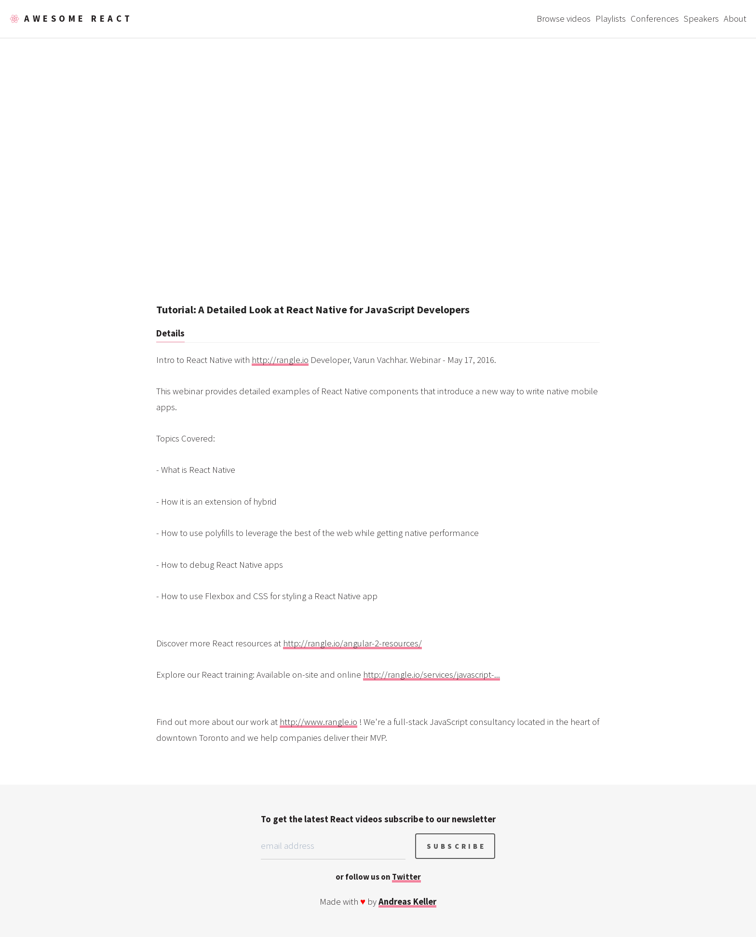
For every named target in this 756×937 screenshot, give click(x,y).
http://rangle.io (280, 359)
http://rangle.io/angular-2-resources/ (352, 643)
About (735, 18)
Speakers (701, 18)
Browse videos (564, 18)
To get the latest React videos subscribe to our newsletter (378, 819)
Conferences (655, 18)
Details (170, 333)
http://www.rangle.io (318, 721)
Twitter (406, 876)
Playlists (610, 18)
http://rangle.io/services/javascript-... (431, 674)
